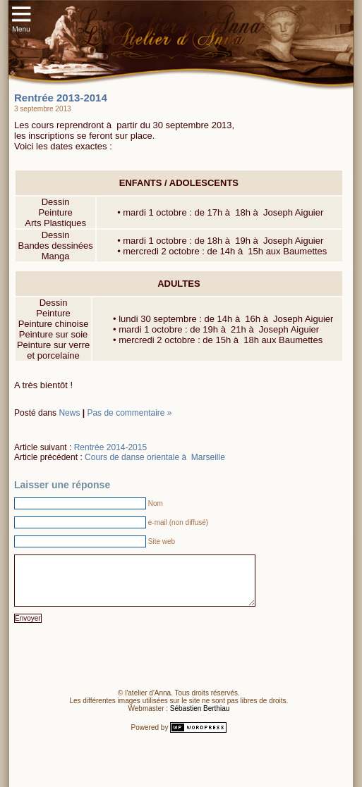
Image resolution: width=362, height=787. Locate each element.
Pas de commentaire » (129, 413)
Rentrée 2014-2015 (110, 447)
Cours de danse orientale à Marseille (155, 457)
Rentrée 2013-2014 (60, 98)
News (69, 413)
